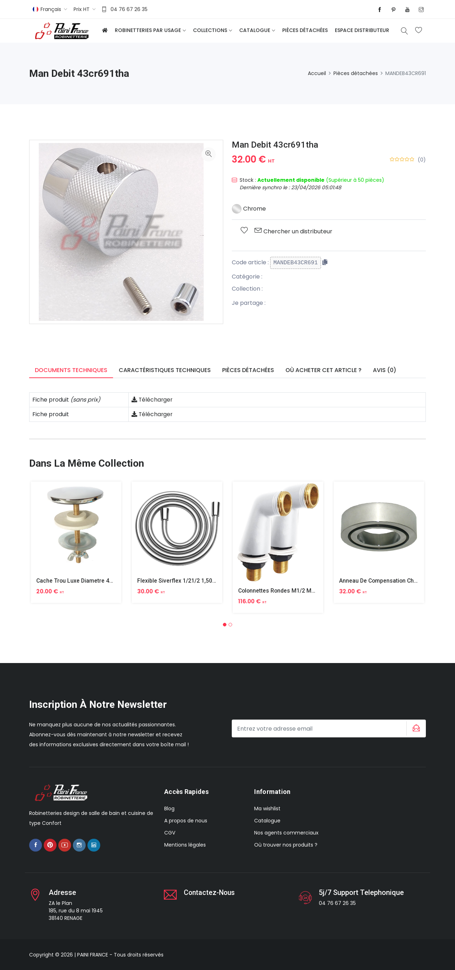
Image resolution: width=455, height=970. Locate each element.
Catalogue (254, 30)
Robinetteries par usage (148, 30)
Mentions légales (185, 844)
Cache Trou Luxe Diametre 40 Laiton (83, 580)
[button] (225, 624)
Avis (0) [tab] (384, 370)
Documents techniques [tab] (71, 370)
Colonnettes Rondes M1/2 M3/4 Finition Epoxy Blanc (306, 590)
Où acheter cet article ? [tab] (323, 370)
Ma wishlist (267, 808)
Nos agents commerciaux (286, 832)
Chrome (249, 209)
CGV (169, 832)
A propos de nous (185, 820)
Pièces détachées (305, 30)
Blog (169, 808)
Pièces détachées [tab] (248, 370)
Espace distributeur (362, 30)
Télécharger (152, 400)
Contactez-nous (210, 892)
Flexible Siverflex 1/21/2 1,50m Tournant (189, 580)
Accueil (317, 73)
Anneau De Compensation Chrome (384, 580)
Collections (210, 30)
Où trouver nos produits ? (285, 844)
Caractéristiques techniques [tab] (165, 370)
